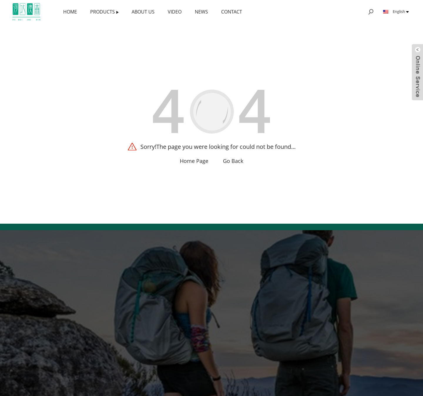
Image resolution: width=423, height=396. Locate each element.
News (201, 12)
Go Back (233, 160)
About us (143, 12)
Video (175, 12)
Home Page (194, 160)
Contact (231, 12)
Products (104, 12)
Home (70, 12)
